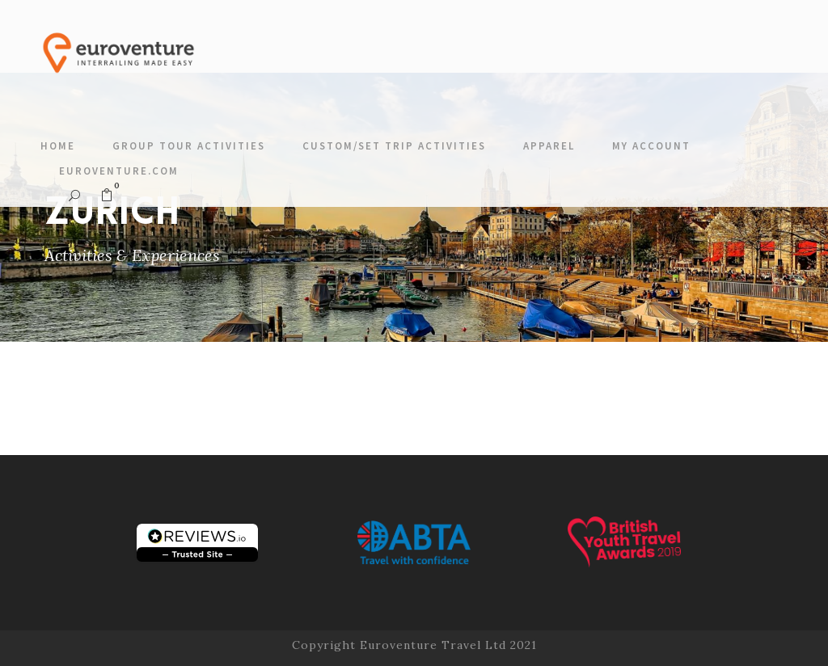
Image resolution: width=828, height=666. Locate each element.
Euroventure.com (119, 171)
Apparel (549, 146)
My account (651, 146)
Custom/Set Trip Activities (394, 146)
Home (57, 146)
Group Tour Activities (188, 146)
